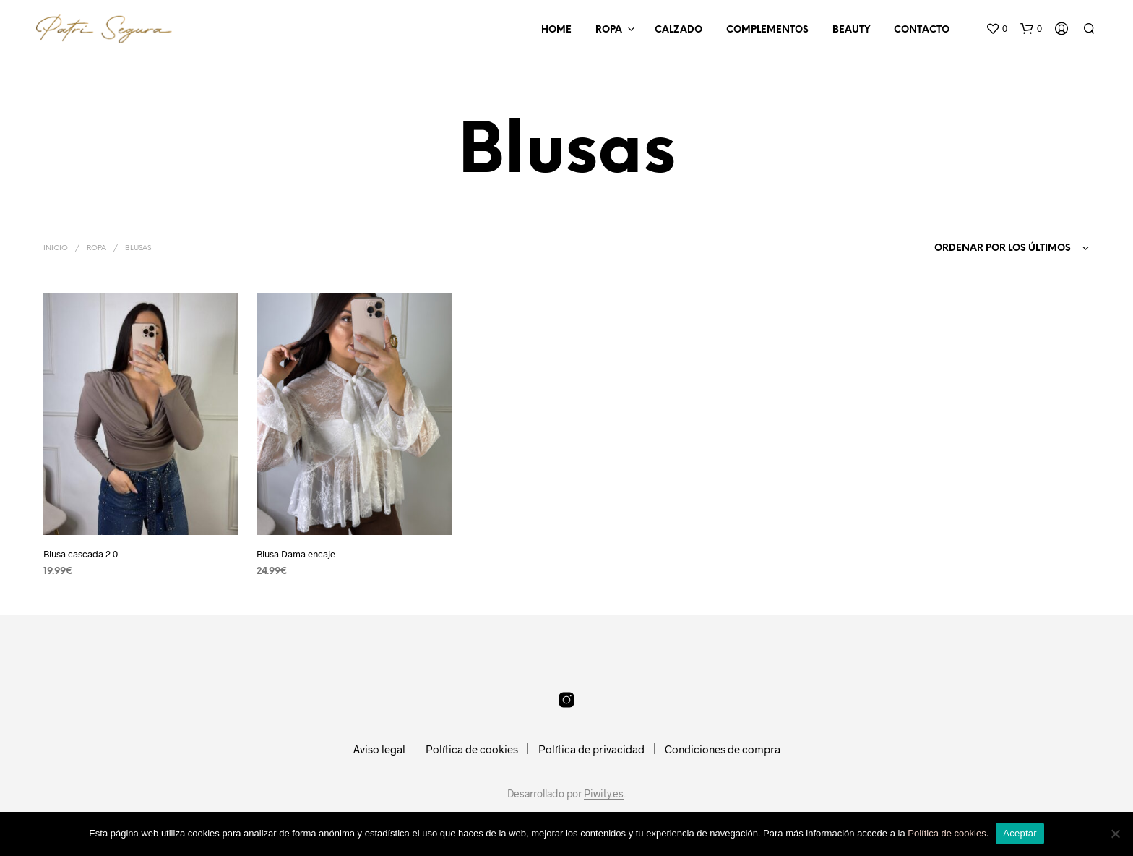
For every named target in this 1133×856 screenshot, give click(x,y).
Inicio (55, 248)
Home (556, 30)
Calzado (678, 30)
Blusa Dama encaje (296, 554)
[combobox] (989, 249)
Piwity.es (604, 794)
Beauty (851, 30)
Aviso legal (379, 749)
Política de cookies (472, 749)
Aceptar (1020, 833)
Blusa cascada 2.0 (80, 554)
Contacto (921, 30)
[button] (996, 29)
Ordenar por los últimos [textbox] (1002, 248)
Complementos (767, 30)
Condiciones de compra (722, 749)
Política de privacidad (591, 749)
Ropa (608, 30)
